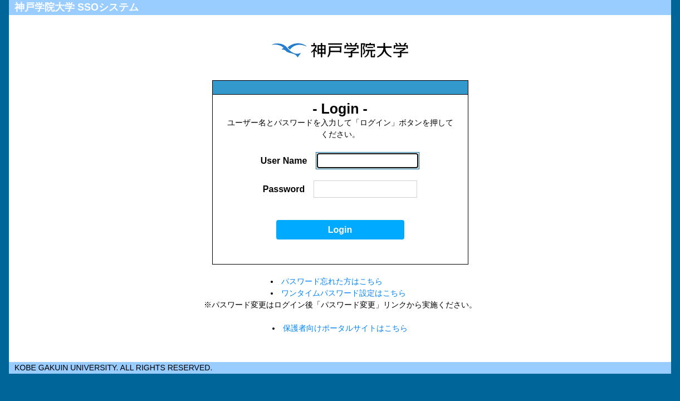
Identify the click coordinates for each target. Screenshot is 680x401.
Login (340, 229)
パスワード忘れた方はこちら (332, 281)
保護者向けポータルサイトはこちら (345, 328)
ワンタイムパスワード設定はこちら (343, 292)
